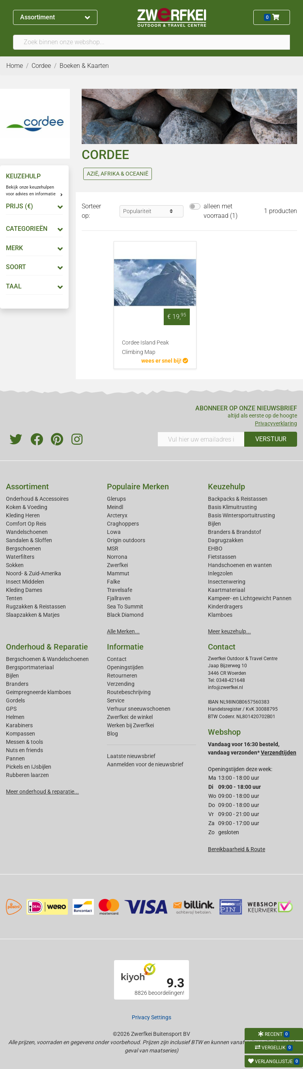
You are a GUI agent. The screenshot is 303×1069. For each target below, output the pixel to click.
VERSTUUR (270, 439)
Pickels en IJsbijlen (28, 767)
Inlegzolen (220, 573)
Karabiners (19, 725)
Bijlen (214, 523)
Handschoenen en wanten (240, 565)
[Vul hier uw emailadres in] (201, 439)
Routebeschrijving (129, 692)
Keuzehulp (226, 486)
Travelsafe (119, 590)
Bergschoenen (23, 548)
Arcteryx (117, 515)
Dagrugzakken (225, 540)
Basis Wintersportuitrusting (241, 515)
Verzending (121, 684)
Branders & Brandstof (234, 532)
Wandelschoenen (27, 532)
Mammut (118, 573)
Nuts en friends (24, 750)
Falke (113, 581)
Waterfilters (20, 557)
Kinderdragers (225, 606)
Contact (117, 659)
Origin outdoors (126, 540)
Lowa (114, 532)
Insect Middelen (25, 581)
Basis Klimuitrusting (232, 507)
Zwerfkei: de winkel (130, 717)
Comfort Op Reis (26, 523)
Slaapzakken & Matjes (33, 615)
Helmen (15, 717)
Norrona (117, 557)
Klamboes (220, 615)
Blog (112, 733)
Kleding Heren (23, 515)
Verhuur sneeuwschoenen (138, 709)
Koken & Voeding (26, 507)
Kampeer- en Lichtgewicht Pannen (250, 598)
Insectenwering (226, 581)
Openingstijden (125, 667)
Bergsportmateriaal (30, 667)
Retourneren (122, 675)
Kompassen (20, 733)
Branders (17, 684)
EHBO (215, 548)
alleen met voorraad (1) (221, 210)
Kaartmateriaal (226, 590)
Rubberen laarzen (27, 775)
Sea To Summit (125, 606)
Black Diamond (125, 615)
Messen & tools (24, 742)
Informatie (125, 647)
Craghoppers (123, 523)
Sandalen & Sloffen (29, 540)
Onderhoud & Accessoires (37, 499)
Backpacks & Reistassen (237, 499)
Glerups (116, 499)
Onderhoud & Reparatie (47, 647)
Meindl (115, 507)
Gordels (15, 700)
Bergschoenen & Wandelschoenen (47, 659)
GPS (11, 709)
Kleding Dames (24, 590)
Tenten (14, 598)
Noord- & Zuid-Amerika (33, 573)
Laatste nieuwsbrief (131, 756)
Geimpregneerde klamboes (38, 692)
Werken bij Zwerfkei (130, 725)
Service (115, 700)
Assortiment (55, 17)
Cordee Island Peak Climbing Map (145, 347)
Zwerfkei (117, 565)
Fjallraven (119, 598)
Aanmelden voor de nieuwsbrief (145, 764)
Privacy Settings (151, 1017)
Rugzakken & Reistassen (36, 606)
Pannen (15, 758)
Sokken (15, 565)
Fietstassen (222, 557)
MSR (112, 548)
